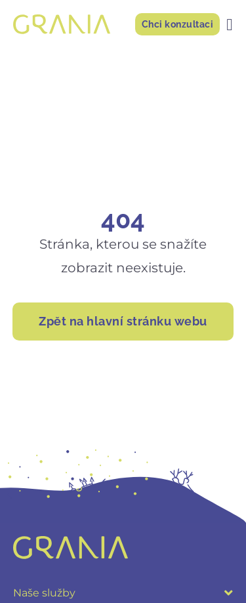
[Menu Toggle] (229, 24)
